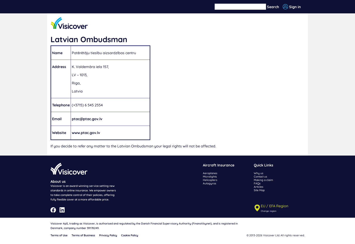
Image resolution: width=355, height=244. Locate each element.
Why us (258, 173)
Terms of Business (83, 235)
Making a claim (263, 180)
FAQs (257, 183)
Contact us (260, 176)
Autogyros (209, 183)
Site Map (259, 190)
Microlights (210, 176)
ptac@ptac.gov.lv (87, 119)
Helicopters (210, 180)
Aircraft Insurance (218, 165)
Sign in (295, 7)
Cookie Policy (129, 235)
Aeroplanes (210, 173)
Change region (268, 211)
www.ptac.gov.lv (86, 132)
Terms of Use (58, 235)
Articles (258, 186)
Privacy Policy (108, 235)
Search (273, 7)
